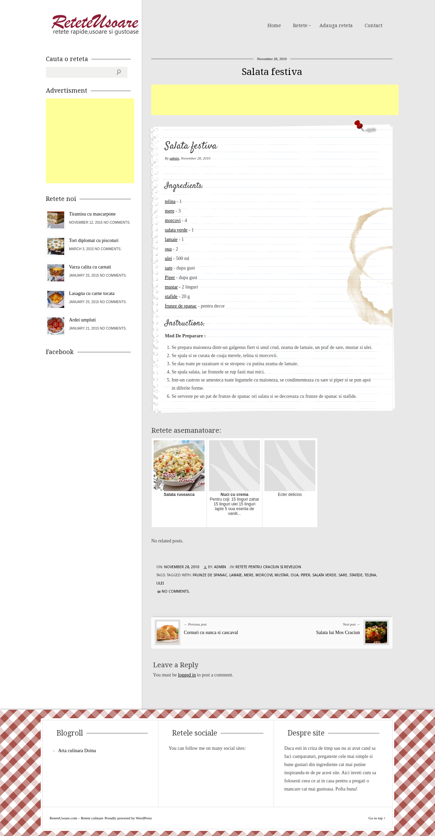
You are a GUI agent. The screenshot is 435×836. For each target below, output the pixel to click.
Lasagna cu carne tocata (92, 293)
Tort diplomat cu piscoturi (94, 240)
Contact (373, 25)
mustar (171, 287)
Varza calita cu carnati (90, 267)
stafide (171, 296)
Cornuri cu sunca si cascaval (211, 632)
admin (174, 158)
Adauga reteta (336, 25)
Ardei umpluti (82, 319)
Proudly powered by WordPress (128, 818)
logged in (187, 674)
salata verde (176, 230)
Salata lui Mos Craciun (338, 632)
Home (274, 25)
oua (168, 249)
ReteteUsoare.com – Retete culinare (94, 25)
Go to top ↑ (376, 818)
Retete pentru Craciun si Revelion (268, 567)
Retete (300, 25)
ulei (168, 258)
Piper (170, 277)
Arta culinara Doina (77, 750)
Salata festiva (272, 71)
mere (169, 210)
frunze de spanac (181, 306)
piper (305, 575)
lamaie (171, 239)
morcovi (173, 220)
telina (170, 201)
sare (169, 268)
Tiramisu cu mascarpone (92, 214)
